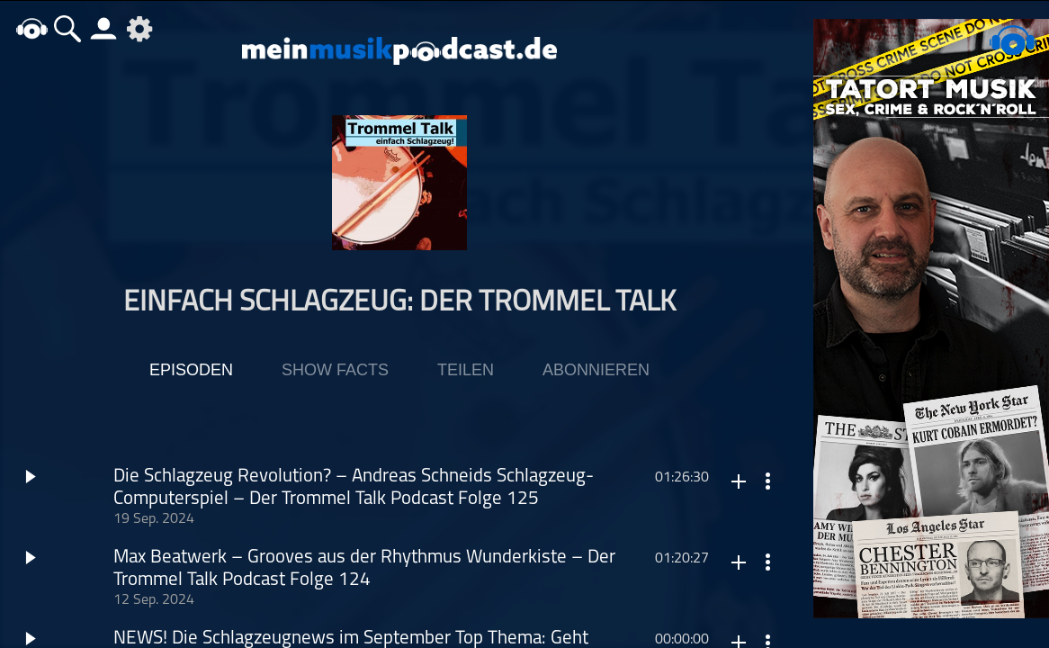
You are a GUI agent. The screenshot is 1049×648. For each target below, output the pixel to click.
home (31, 28)
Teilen (465, 370)
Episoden (191, 370)
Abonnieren (596, 370)
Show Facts (335, 370)
